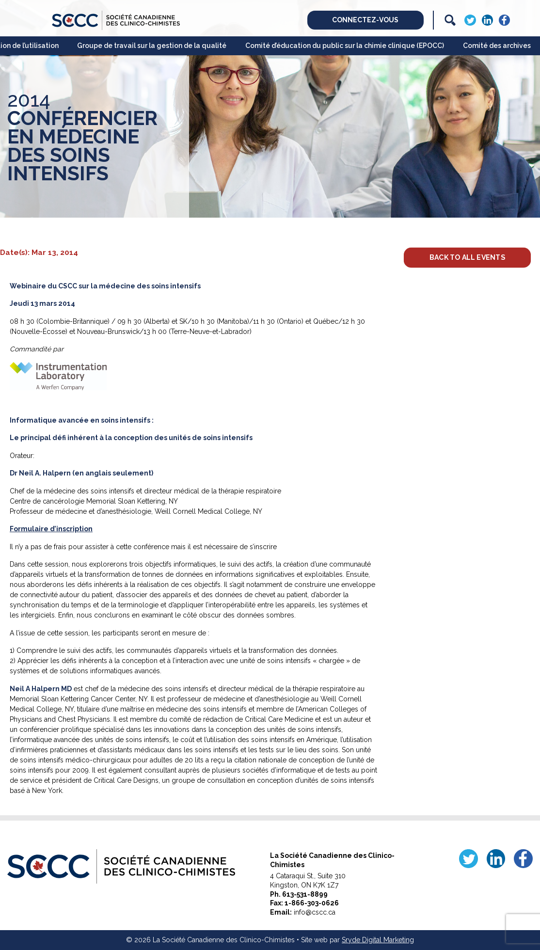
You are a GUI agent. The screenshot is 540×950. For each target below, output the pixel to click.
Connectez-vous (365, 20)
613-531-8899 (305, 894)
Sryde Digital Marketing (378, 940)
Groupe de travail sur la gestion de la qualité (151, 45)
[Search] (450, 20)
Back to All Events (467, 257)
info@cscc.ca (314, 912)
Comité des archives (497, 45)
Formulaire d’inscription (51, 529)
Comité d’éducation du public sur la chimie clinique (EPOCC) (344, 45)
